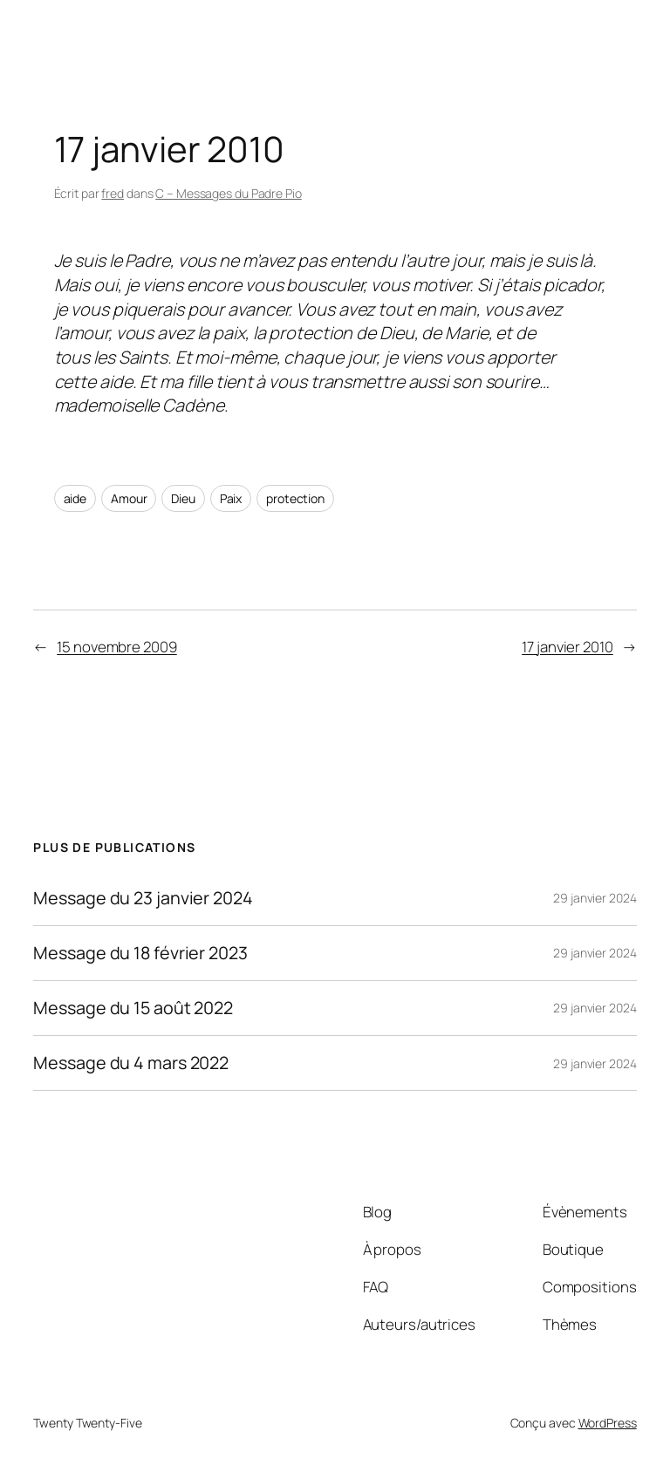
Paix (231, 498)
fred (112, 193)
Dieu (183, 498)
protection (295, 498)
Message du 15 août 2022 (133, 1008)
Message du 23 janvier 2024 (142, 898)
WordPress (607, 1422)
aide (75, 498)
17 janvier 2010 (567, 647)
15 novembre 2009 (116, 647)
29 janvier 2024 (595, 897)
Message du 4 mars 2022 (131, 1063)
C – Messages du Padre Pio (228, 193)
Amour (129, 498)
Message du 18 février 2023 (140, 953)
